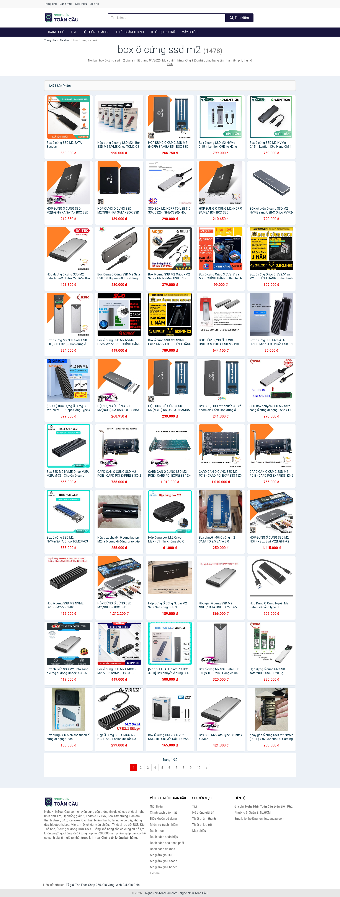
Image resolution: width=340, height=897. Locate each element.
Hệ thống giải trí (96, 32)
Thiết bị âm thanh (130, 32)
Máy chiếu (190, 32)
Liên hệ (94, 3)
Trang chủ (50, 3)
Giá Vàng (108, 885)
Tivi (73, 32)
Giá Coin (134, 885)
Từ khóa (64, 40)
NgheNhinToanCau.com (161, 893)
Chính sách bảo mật (163, 812)
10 (198, 767)
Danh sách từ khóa (162, 849)
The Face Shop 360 (88, 885)
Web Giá (121, 885)
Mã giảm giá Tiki (161, 855)
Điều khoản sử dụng (163, 818)
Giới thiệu (81, 3)
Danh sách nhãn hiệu (164, 837)
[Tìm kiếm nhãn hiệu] (167, 17)
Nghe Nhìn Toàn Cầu (193, 893)
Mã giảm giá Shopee (164, 867)
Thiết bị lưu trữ (162, 32)
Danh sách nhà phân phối (167, 843)
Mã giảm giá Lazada (163, 861)
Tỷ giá (70, 885)
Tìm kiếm (239, 18)
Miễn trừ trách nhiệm (164, 824)
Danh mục (66, 3)
